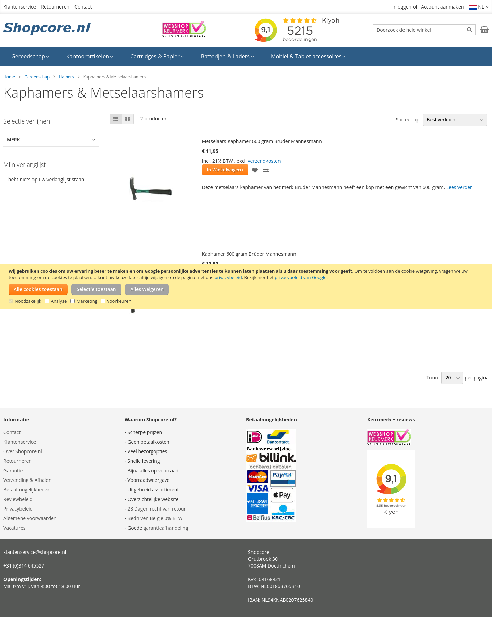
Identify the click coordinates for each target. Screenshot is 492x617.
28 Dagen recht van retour (156, 508)
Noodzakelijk (28, 301)
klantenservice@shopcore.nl (34, 552)
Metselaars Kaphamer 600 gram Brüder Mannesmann (262, 141)
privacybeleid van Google (300, 277)
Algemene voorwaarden (29, 518)
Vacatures (14, 528)
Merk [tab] (13, 139)
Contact (83, 6)
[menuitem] (30, 56)
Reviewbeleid (18, 499)
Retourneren (55, 6)
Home (9, 77)
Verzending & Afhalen (27, 480)
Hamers (66, 77)
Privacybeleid (18, 508)
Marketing (87, 301)
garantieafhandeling (166, 528)
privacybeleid (228, 277)
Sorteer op (407, 119)
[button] (479, 6)
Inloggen (401, 6)
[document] (247, 286)
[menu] (246, 56)
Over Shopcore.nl (22, 451)
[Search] (469, 29)
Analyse (59, 301)
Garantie (13, 470)
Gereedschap (37, 77)
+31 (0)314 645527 (23, 565)
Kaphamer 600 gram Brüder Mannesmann (249, 253)
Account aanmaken (442, 6)
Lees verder (459, 187)
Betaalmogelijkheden (26, 489)
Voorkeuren (119, 301)
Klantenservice (19, 6)
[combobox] (424, 29)
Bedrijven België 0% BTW (154, 518)
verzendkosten (264, 161)
